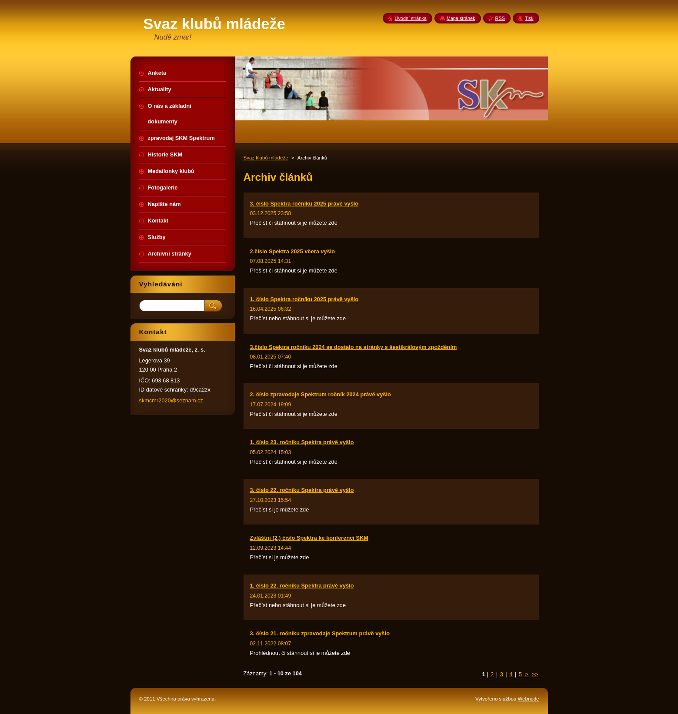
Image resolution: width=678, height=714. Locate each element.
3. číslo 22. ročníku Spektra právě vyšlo (302, 490)
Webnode (528, 698)
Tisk (529, 18)
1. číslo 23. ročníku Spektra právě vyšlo (302, 442)
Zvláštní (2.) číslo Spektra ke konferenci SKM (309, 538)
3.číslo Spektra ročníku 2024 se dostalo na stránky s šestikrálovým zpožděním (353, 347)
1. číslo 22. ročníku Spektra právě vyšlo (302, 585)
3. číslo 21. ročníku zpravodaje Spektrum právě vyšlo (320, 633)
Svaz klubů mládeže (266, 157)
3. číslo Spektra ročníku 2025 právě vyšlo (304, 203)
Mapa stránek (461, 18)
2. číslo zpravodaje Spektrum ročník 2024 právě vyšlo (320, 394)
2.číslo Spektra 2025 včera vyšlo (292, 251)
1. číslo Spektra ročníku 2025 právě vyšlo (304, 299)
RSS (500, 18)
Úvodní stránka (411, 18)
